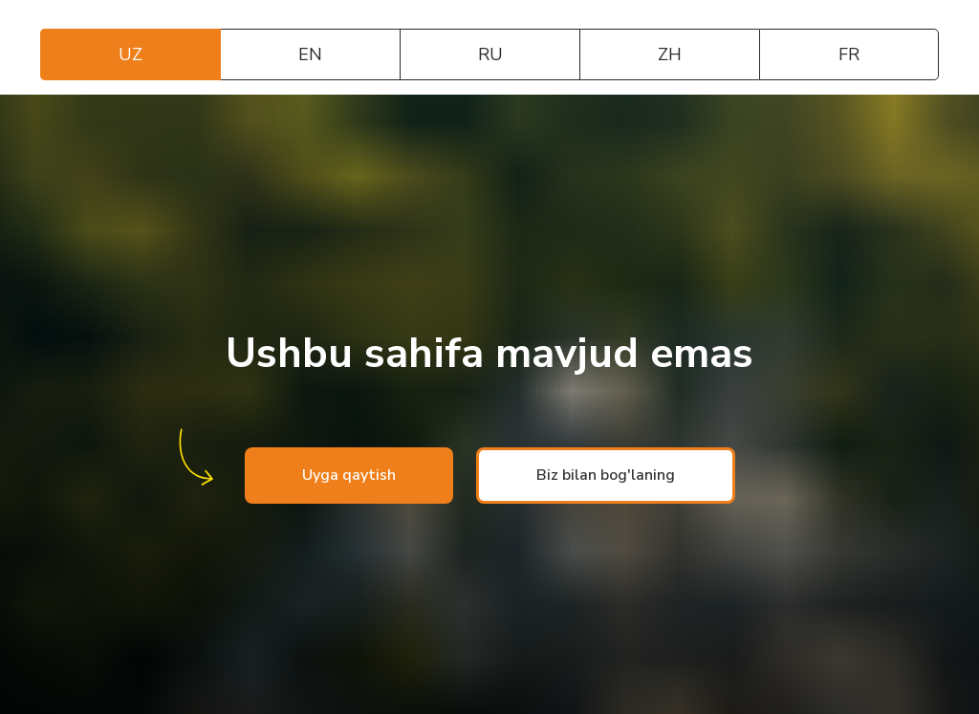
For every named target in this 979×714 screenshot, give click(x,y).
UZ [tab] (130, 54)
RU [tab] (490, 54)
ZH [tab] (670, 54)
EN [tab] (310, 54)
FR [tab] (848, 54)
